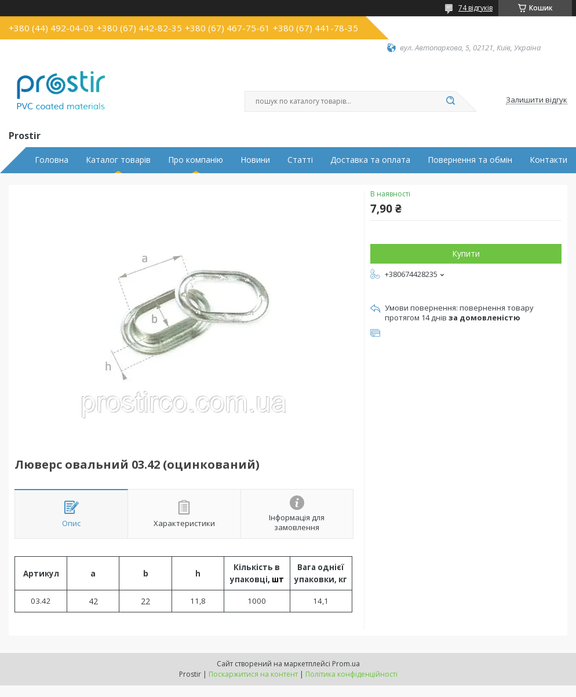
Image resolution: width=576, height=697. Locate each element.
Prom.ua (346, 664)
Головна (51, 160)
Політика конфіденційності (351, 674)
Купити (466, 253)
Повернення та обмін (470, 160)
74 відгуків (475, 8)
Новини (255, 160)
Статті (300, 160)
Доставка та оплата (370, 160)
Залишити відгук (536, 100)
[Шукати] (450, 101)
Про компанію (195, 160)
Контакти (548, 160)
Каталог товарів (118, 160)
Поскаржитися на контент (253, 674)
